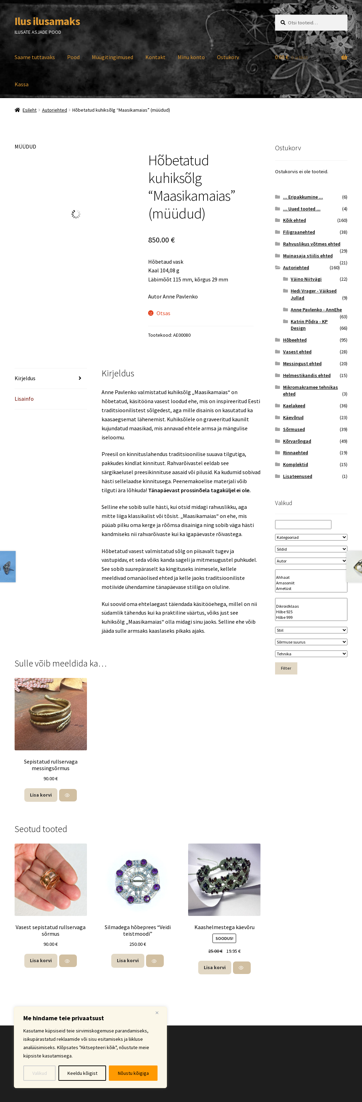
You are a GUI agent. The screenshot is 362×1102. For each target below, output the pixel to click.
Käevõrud (293, 417)
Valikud (39, 1073)
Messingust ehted (302, 363)
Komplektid (295, 464)
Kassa (22, 84)
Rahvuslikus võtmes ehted (311, 244)
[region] (90, 1047)
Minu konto (191, 57)
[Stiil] (311, 630)
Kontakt (155, 57)
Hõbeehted (295, 340)
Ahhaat (311, 577)
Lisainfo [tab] (24, 398)
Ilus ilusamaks (47, 21)
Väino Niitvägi (306, 279)
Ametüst (311, 588)
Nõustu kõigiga (133, 1073)
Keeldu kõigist (82, 1073)
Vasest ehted (297, 352)
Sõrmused (294, 429)
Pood (73, 57)
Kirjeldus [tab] (25, 378)
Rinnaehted (295, 452)
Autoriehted (54, 110)
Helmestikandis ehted (307, 375)
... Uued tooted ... (302, 209)
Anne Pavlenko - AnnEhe (316, 309)
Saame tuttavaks (35, 57)
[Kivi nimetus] (311, 580)
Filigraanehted (299, 232)
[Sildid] (311, 549)
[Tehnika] (311, 653)
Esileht (30, 110)
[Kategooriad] (311, 537)
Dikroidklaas (311, 606)
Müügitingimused (112, 57)
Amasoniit (311, 583)
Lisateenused (297, 476)
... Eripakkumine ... (303, 197)
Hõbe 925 (311, 612)
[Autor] (311, 561)
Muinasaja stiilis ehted (308, 256)
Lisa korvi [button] (41, 795)
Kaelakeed (294, 405)
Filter (286, 668)
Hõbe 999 (311, 617)
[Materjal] (311, 609)
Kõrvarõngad (297, 441)
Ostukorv (228, 57)
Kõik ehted (294, 220)
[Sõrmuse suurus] (311, 642)
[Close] (159, 1012)
